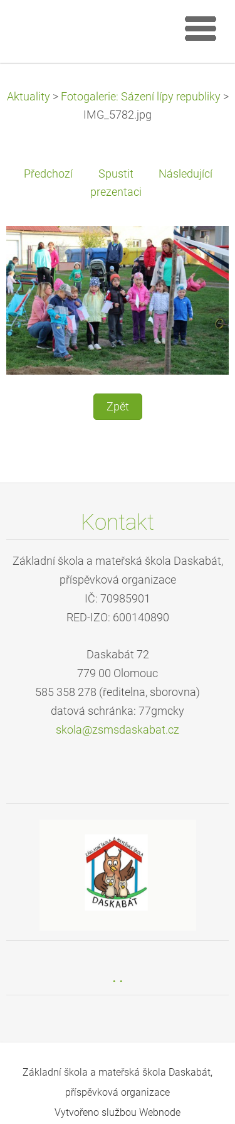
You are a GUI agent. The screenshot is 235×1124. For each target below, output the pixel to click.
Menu (200, 28)
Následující (185, 174)
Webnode (159, 1112)
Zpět (118, 406)
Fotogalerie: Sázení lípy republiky (141, 96)
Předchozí (48, 174)
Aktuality (28, 96)
